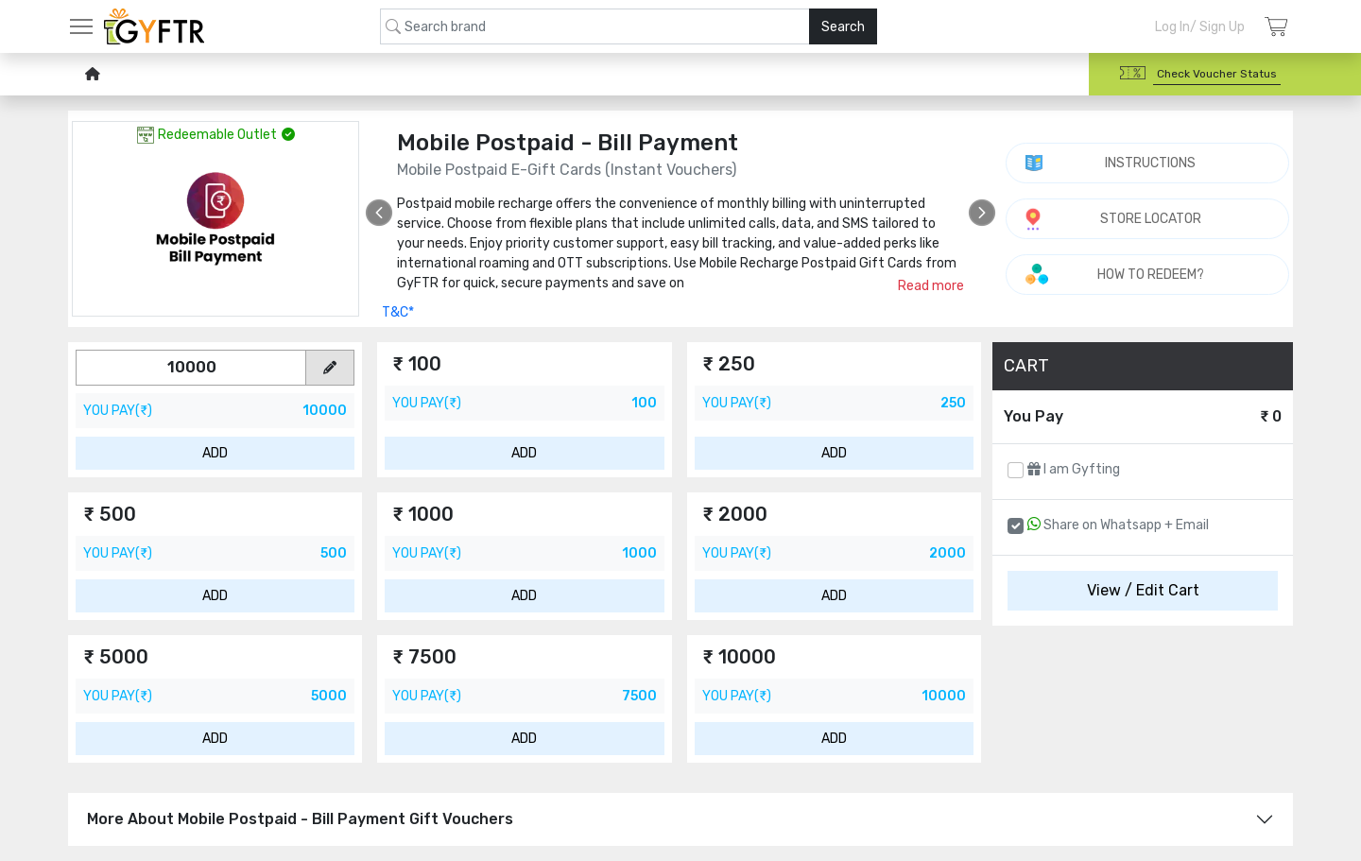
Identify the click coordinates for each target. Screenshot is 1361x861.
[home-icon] (92, 74)
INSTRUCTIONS (1150, 163)
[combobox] (628, 26)
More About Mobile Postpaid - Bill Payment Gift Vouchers (300, 819)
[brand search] (628, 26)
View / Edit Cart (1143, 590)
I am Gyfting (1073, 469)
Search (843, 27)
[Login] (1276, 27)
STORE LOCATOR (1150, 219)
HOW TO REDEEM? (1150, 275)
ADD (215, 453)
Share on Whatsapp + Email (1118, 524)
